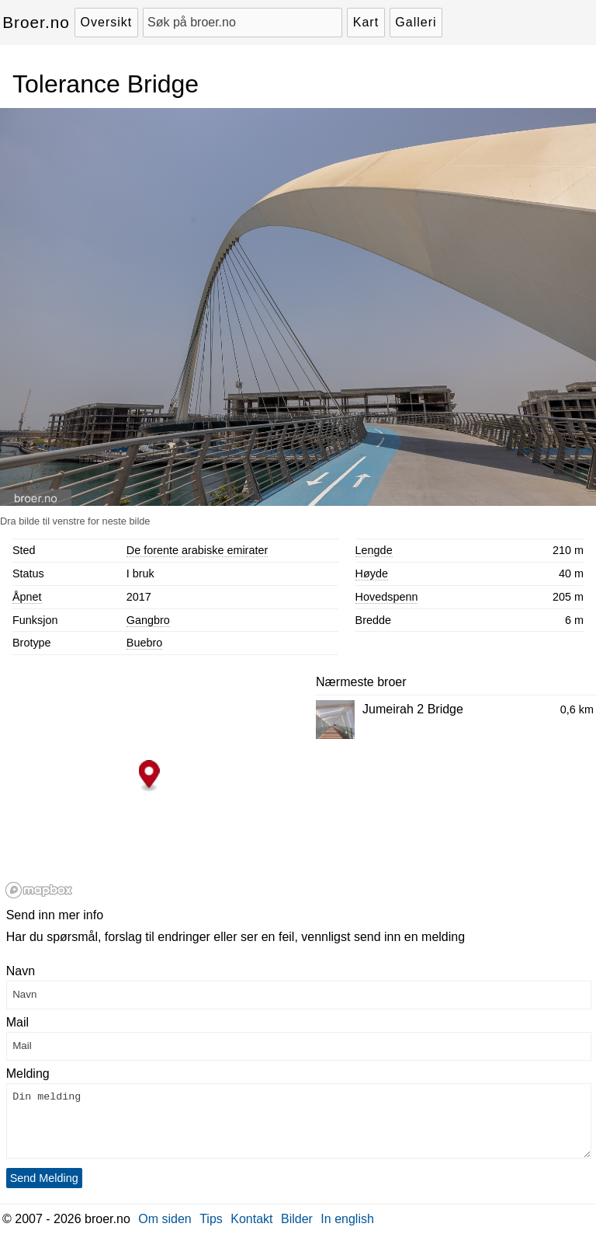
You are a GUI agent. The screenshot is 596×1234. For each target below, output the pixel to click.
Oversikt (107, 22)
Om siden (164, 1218)
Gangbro (148, 620)
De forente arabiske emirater (197, 550)
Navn (20, 971)
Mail (17, 1022)
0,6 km (577, 709)
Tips (211, 1218)
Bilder (297, 1218)
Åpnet (27, 597)
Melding (28, 1073)
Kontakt (251, 1218)
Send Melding (44, 1178)
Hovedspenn (386, 597)
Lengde (374, 550)
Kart (366, 22)
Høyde (371, 573)
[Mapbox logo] (39, 890)
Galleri (415, 22)
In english (347, 1218)
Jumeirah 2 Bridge (412, 709)
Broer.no (36, 22)
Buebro (144, 642)
